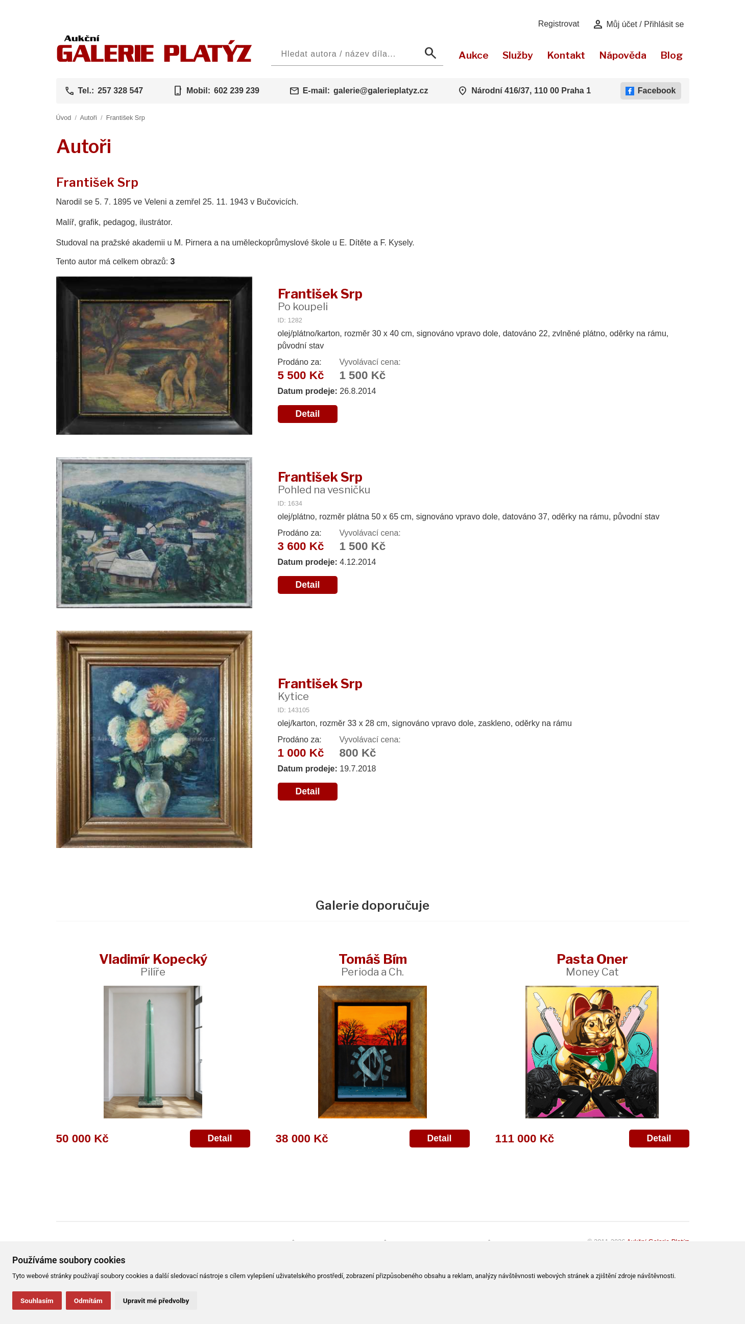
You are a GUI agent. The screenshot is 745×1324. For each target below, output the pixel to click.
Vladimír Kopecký (153, 964)
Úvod (63, 117)
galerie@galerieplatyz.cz (380, 90)
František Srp (125, 117)
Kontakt (566, 55)
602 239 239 (236, 90)
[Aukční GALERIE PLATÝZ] (154, 59)
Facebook (651, 90)
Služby (517, 55)
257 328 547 (120, 90)
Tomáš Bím (373, 964)
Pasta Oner (592, 964)
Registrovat (559, 23)
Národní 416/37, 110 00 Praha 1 (531, 90)
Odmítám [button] (88, 1300)
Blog (671, 55)
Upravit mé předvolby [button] (156, 1300)
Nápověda (622, 55)
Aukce (474, 55)
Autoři (88, 117)
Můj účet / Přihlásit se (638, 24)
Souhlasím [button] (37, 1300)
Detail (308, 414)
